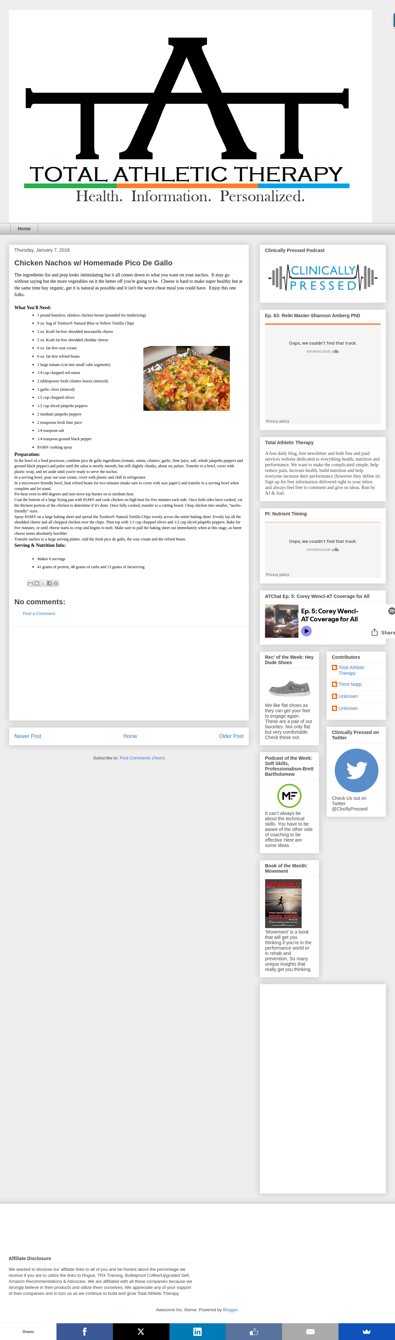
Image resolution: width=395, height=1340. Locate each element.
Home (24, 228)
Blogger (230, 1309)
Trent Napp (350, 684)
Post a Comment (39, 613)
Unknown (348, 696)
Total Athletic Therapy (352, 670)
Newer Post (27, 736)
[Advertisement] (129, 673)
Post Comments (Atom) (142, 757)
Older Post (231, 736)
